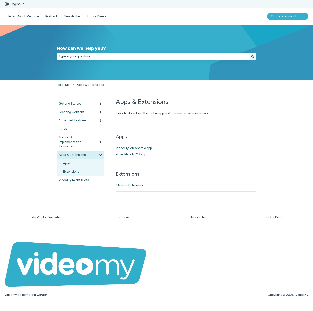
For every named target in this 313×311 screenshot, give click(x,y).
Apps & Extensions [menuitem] (72, 154)
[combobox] (153, 56)
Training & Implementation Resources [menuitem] (70, 141)
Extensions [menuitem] (71, 171)
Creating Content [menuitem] (71, 112)
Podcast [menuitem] (125, 217)
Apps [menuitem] (66, 163)
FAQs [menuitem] (63, 129)
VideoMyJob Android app (134, 148)
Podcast (51, 16)
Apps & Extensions (90, 85)
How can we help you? (81, 48)
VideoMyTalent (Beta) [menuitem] (74, 180)
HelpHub (63, 85)
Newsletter (72, 16)
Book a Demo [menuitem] (274, 217)
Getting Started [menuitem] (70, 103)
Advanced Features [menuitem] (73, 120)
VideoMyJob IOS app (131, 154)
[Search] (252, 56)
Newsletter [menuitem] (197, 217)
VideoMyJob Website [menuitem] (44, 217)
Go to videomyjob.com (287, 16)
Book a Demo (96, 16)
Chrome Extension (129, 185)
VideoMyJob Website (23, 16)
